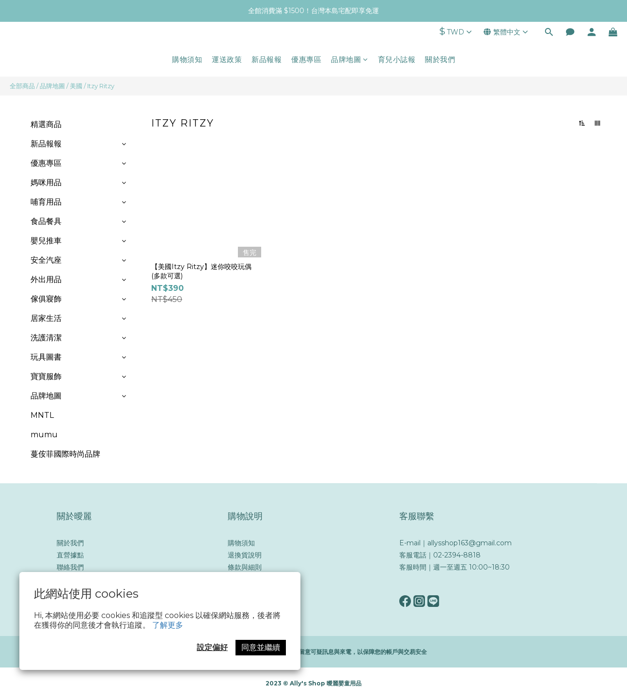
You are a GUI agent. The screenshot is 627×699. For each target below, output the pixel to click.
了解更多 (167, 625)
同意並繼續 (260, 647)
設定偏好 (212, 647)
